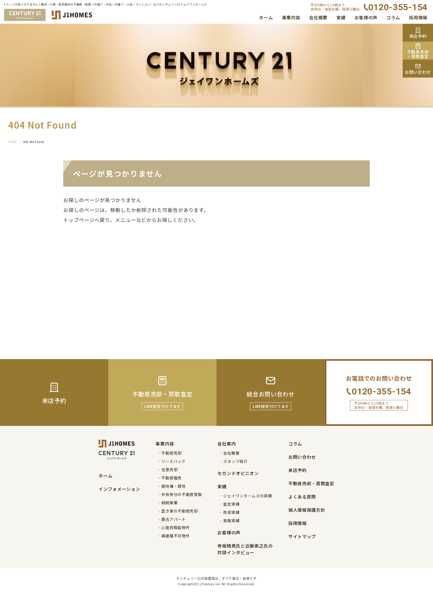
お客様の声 (366, 17)
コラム (393, 17)
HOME (12, 142)
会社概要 (318, 17)
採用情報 (418, 17)
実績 (340, 17)
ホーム (266, 17)
